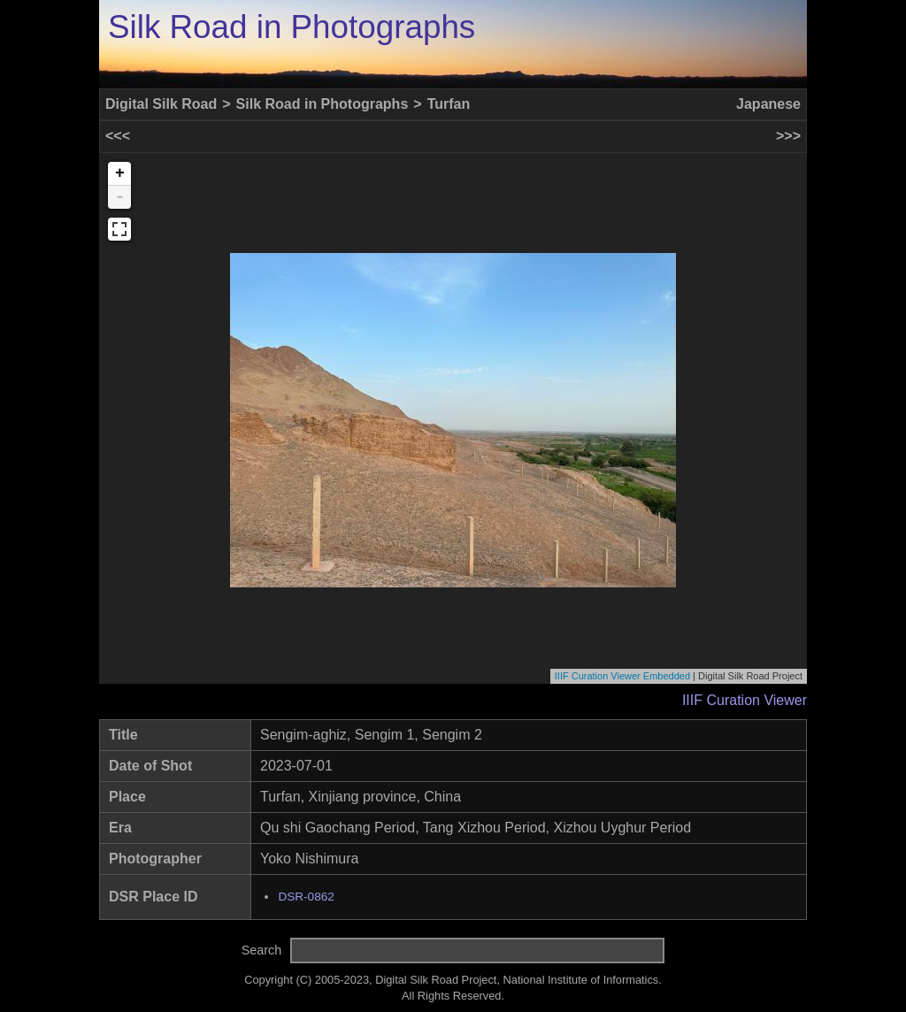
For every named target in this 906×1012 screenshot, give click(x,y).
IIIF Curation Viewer (744, 700)
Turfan (449, 103)
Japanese (768, 103)
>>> (788, 135)
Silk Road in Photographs (291, 27)
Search (262, 950)
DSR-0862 (306, 896)
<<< (117, 135)
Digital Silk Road (161, 103)
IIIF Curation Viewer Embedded (622, 676)
